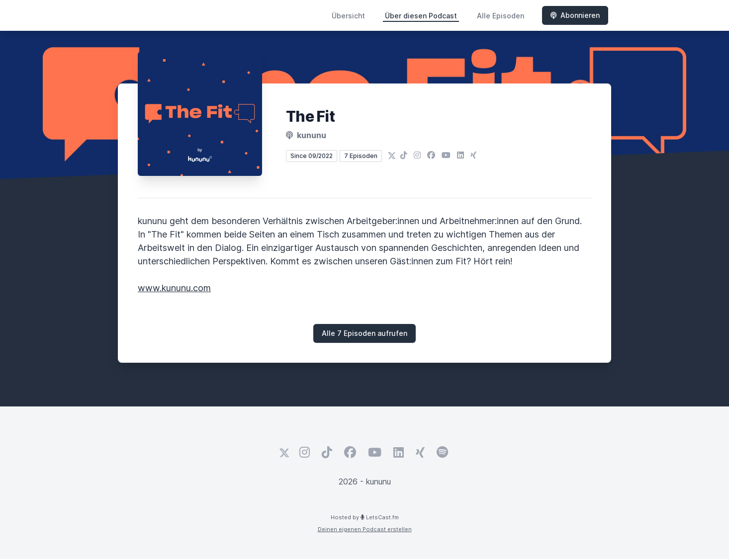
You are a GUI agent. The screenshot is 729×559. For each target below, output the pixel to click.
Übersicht (348, 15)
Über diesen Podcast (421, 15)
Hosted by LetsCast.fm (365, 517)
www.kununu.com (174, 288)
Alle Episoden (500, 15)
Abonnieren (575, 15)
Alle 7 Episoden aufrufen (364, 333)
